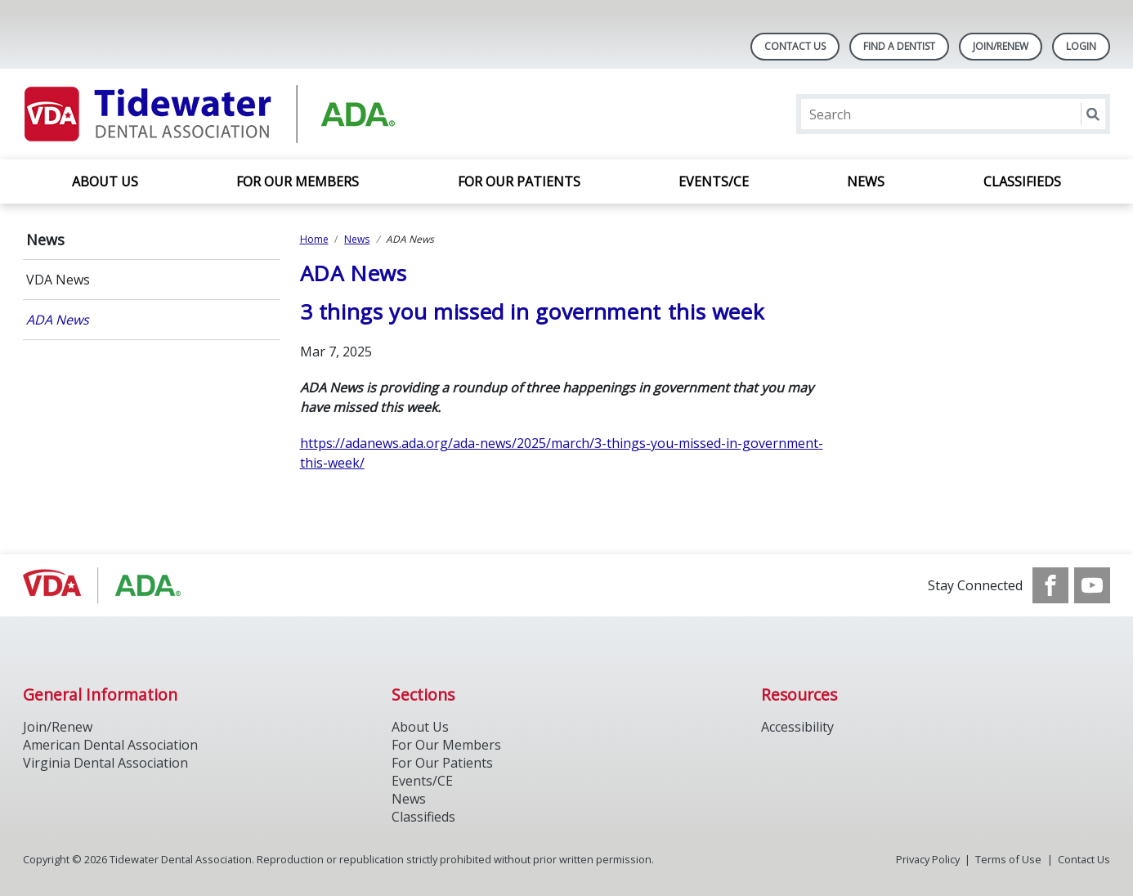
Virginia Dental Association (105, 763)
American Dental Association (110, 745)
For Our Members (297, 181)
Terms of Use (1008, 859)
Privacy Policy (928, 859)
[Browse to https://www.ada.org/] (106, 585)
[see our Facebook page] (1050, 585)
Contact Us (795, 46)
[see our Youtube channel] (1092, 585)
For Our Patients (519, 181)
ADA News (57, 320)
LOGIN (1081, 46)
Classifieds (1022, 181)
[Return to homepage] (234, 114)
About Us (105, 181)
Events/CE (713, 181)
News (865, 181)
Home (314, 239)
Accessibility (797, 727)
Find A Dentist (899, 46)
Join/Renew (1000, 46)
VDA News (58, 280)
